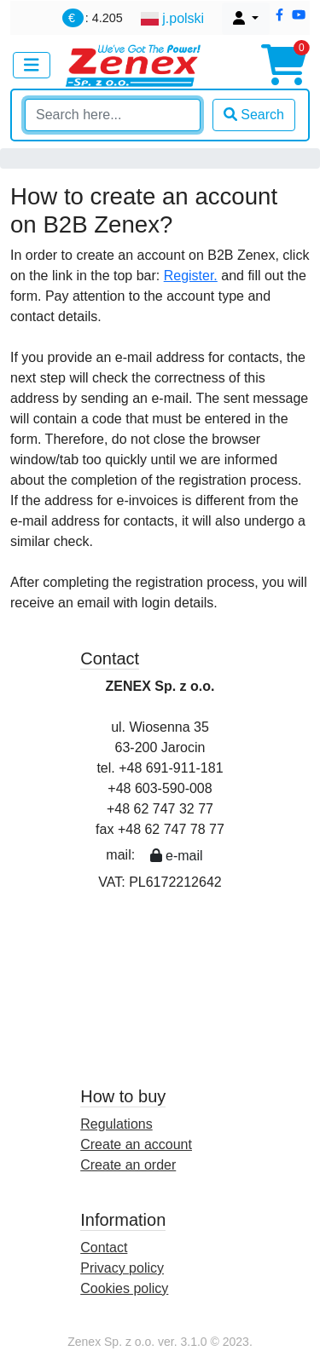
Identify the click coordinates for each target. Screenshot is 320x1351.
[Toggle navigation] (31, 65)
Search (254, 114)
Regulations (116, 1124)
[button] (279, 15)
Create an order (128, 1165)
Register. (191, 275)
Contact (103, 1247)
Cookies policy (124, 1288)
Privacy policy (122, 1268)
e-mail (176, 855)
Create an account (136, 1144)
